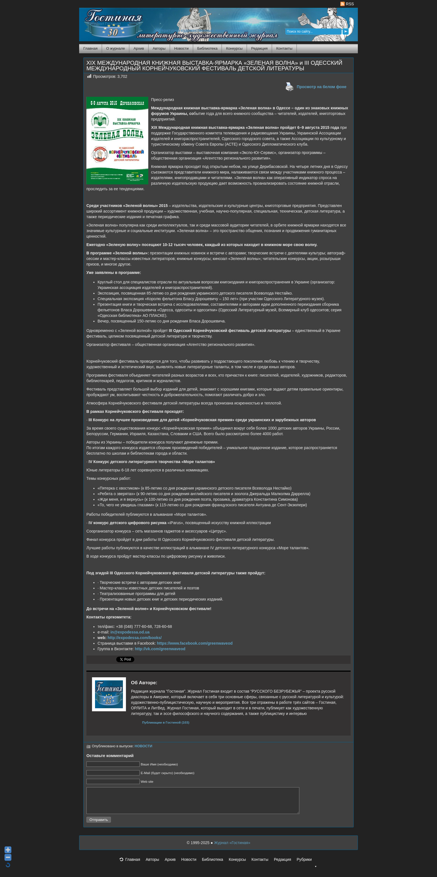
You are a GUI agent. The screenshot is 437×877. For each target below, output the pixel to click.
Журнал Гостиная (105, 23)
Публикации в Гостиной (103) (165, 722)
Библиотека (207, 48)
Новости (181, 48)
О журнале (115, 48)
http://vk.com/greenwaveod (160, 649)
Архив (138, 48)
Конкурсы (234, 48)
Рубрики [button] (307, 866)
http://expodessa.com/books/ (135, 637)
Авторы (159, 48)
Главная (90, 48)
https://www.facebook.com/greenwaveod (195, 643)
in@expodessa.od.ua (129, 632)
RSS (347, 4)
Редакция (259, 48)
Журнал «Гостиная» (232, 847)
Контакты (284, 48)
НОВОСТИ (143, 746)
